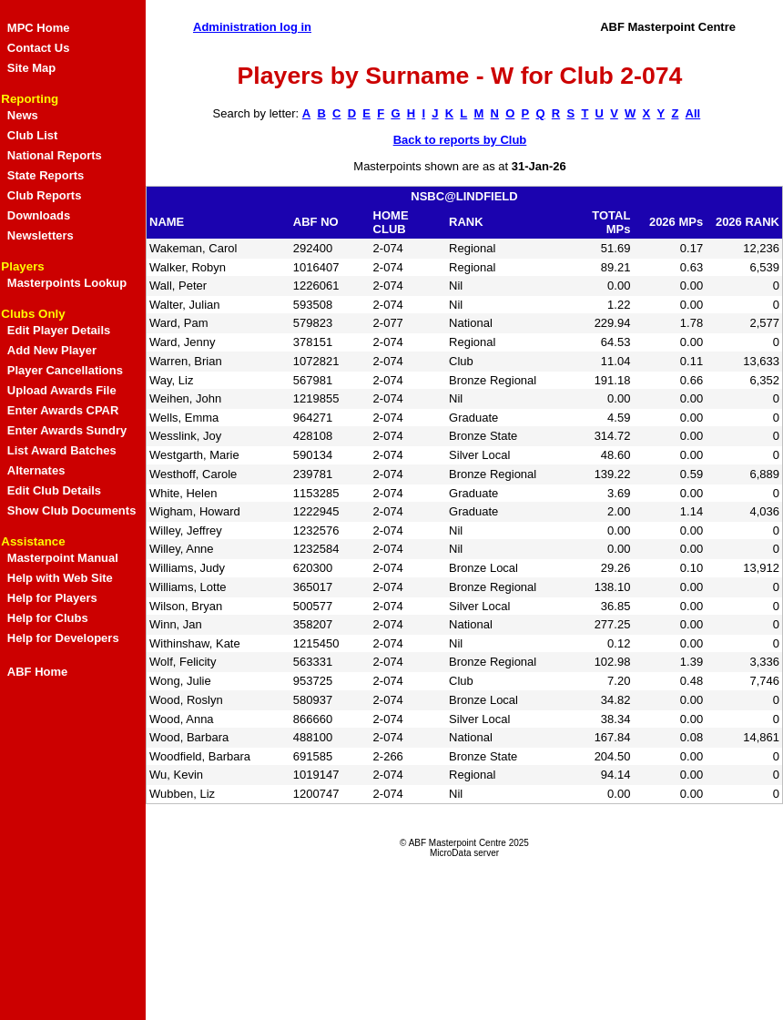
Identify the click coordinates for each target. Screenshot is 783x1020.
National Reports (54, 155)
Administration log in (252, 27)
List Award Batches (62, 450)
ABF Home (37, 671)
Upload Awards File (62, 390)
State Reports (46, 175)
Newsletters (40, 235)
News (22, 115)
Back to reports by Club (460, 140)
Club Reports (44, 195)
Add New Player (52, 350)
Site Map (31, 68)
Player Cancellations (65, 370)
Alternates (36, 470)
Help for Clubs (47, 618)
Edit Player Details (58, 330)
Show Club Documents (72, 510)
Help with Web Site (60, 578)
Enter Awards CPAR (63, 410)
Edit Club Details (54, 490)
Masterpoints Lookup (67, 283)
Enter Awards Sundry (67, 430)
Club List (32, 135)
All (693, 113)
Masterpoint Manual (62, 558)
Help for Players (52, 598)
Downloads (38, 215)
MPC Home (38, 28)
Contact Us (38, 48)
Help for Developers (63, 638)
